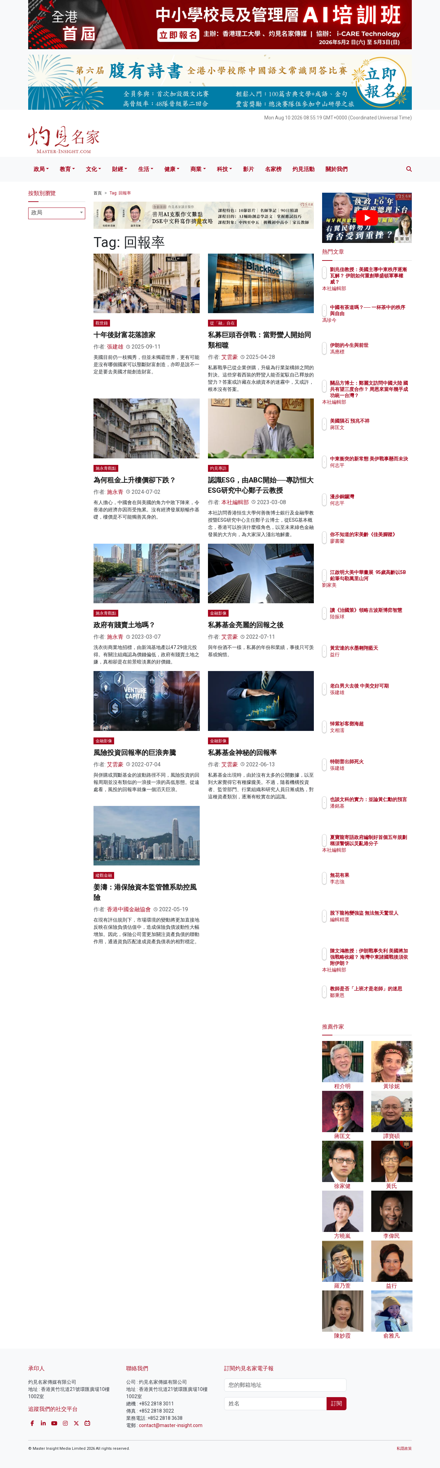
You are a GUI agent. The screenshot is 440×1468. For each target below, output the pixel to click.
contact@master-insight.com (170, 1425)
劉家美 (377, 591)
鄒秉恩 (377, 1001)
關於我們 (337, 169)
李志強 (377, 881)
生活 (143, 169)
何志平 (377, 471)
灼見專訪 (218, 468)
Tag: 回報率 (120, 193)
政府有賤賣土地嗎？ (124, 625)
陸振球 (377, 623)
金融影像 (218, 613)
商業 (195, 169)
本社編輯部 (235, 502)
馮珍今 (377, 326)
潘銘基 (377, 812)
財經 (117, 169)
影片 (248, 169)
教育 (65, 169)
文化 (91, 169)
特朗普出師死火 (387, 761)
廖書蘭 (377, 547)
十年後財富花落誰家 (124, 335)
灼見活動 (304, 169)
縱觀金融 (104, 875)
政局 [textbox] (36, 212)
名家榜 (273, 169)
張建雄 (115, 346)
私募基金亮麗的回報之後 (246, 625)
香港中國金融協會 (129, 909)
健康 (169, 169)
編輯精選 (379, 925)
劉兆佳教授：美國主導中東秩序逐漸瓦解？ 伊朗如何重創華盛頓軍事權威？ (389, 282)
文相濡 (377, 730)
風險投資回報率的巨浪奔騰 (135, 752)
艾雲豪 (229, 357)
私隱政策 (404, 1448)
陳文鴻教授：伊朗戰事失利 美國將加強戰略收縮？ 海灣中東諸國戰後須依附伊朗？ (389, 963)
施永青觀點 (106, 468)
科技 (222, 169)
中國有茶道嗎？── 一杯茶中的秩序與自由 (388, 313)
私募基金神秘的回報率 (242, 752)
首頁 (98, 193)
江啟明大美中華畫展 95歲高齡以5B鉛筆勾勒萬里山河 (389, 578)
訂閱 (336, 1403)
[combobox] (56, 213)
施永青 (115, 492)
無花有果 (379, 875)
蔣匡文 (377, 433)
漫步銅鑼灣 (382, 496)
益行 (375, 660)
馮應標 (377, 351)
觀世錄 (102, 323)
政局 (39, 169)
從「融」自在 (222, 323)
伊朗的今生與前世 (389, 345)
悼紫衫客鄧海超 (387, 723)
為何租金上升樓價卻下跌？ (135, 480)
